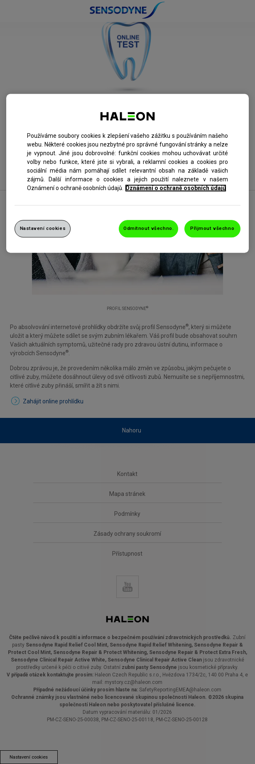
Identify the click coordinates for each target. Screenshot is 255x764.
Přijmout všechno (212, 228)
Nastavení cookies (43, 228)
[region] (127, 173)
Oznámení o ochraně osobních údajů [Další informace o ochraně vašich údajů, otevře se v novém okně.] (175, 188)
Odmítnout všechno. (148, 228)
